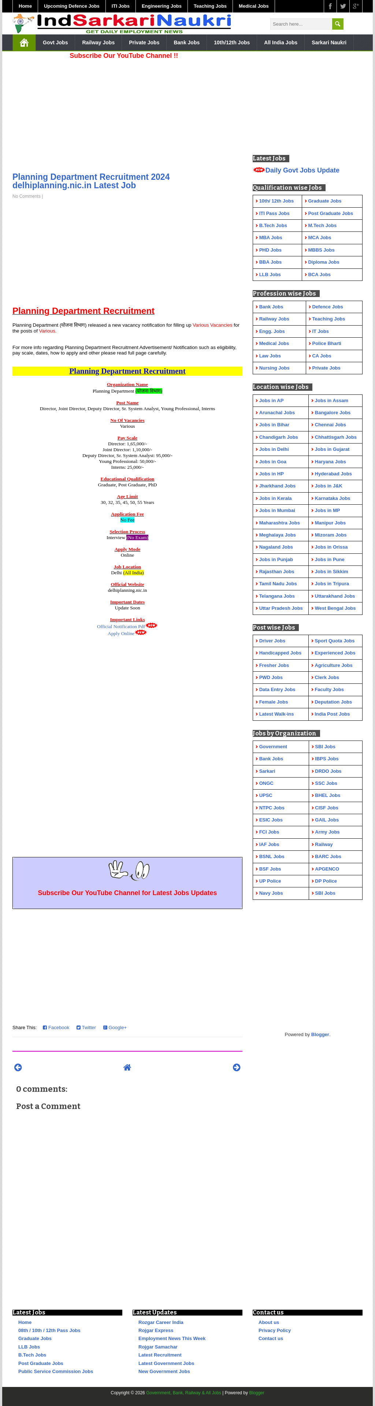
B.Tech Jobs (32, 1355)
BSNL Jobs (272, 856)
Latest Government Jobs (166, 1363)
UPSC (265, 795)
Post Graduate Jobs (40, 1363)
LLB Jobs (29, 1347)
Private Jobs (144, 42)
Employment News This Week (171, 1338)
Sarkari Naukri (329, 42)
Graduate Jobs (35, 1338)
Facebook (56, 1027)
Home (25, 6)
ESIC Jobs (271, 820)
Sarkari (267, 771)
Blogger (320, 1034)
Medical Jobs (254, 6)
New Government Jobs (164, 1371)
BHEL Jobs (327, 795)
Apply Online (121, 633)
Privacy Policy (275, 1330)
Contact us (271, 1338)
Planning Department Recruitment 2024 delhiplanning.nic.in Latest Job (91, 181)
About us (269, 1322)
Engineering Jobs (162, 6)
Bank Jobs (187, 42)
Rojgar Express (155, 1330)
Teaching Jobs (210, 6)
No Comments (26, 196)
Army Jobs (327, 832)
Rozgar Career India (160, 1322)
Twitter (86, 1027)
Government (273, 746)
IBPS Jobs (326, 758)
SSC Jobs (326, 783)
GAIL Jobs (327, 820)
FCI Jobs (269, 832)
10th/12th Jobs (232, 42)
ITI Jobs (121, 6)
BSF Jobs (270, 869)
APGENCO (327, 869)
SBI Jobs (325, 746)
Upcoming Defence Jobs (72, 6)
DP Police (326, 881)
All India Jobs (280, 42)
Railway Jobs (98, 42)
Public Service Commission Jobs (55, 1371)
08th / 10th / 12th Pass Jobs (49, 1330)
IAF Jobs (269, 844)
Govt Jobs (55, 42)
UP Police (270, 881)
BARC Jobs (328, 856)
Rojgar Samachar (158, 1347)
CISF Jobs (326, 807)
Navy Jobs (271, 893)
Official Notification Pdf (121, 626)
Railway (324, 844)
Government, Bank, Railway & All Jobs (183, 1392)
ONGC (266, 783)
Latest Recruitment (160, 1355)
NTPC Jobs (272, 807)
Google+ (115, 1027)
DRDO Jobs (328, 771)
